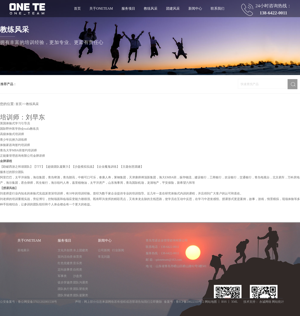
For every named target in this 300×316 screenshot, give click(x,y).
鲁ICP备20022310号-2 (190, 301)
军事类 (62, 276)
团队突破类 (65, 295)
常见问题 (104, 256)
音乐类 (77, 263)
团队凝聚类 (80, 295)
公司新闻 (104, 250)
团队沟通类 (80, 282)
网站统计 (278, 301)
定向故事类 (65, 269)
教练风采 (32, 104)
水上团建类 (80, 250)
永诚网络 (265, 301)
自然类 (77, 269)
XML (234, 301)
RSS (224, 301)
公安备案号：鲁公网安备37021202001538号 (28, 301)
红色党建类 (65, 263)
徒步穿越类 (65, 282)
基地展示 (23, 250)
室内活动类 (65, 256)
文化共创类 (65, 250)
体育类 (77, 256)
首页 (18, 104)
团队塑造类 (80, 288)
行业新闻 (118, 250)
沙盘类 (77, 276)
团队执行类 (65, 288)
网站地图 (211, 301)
